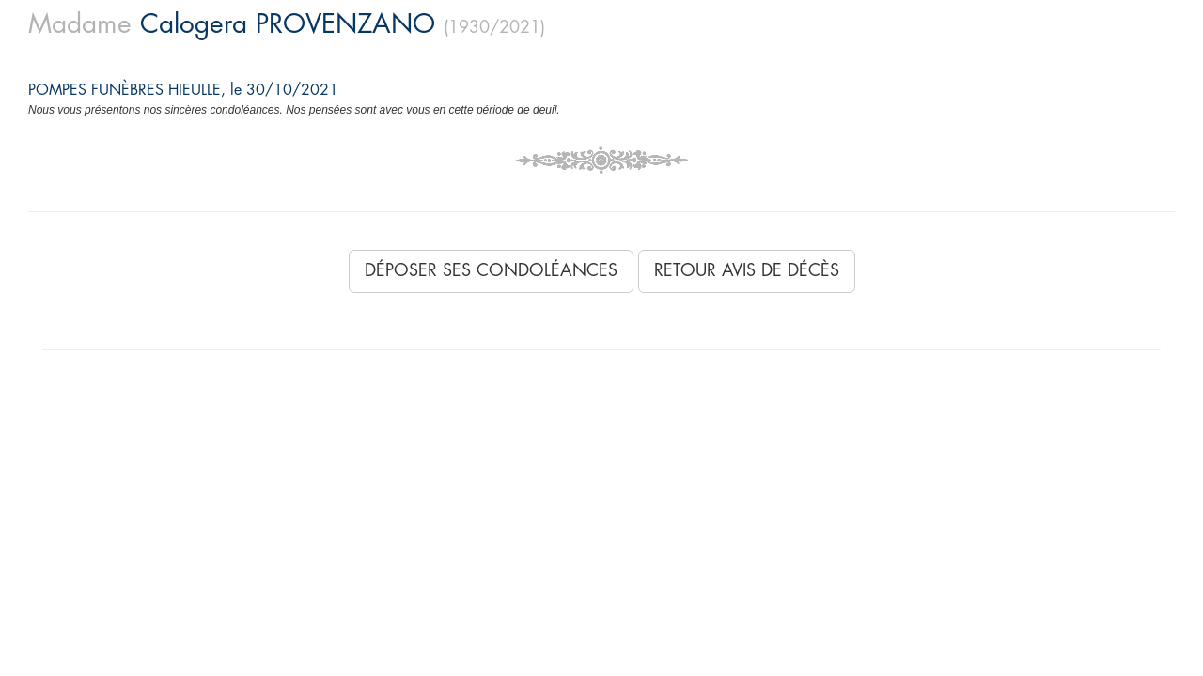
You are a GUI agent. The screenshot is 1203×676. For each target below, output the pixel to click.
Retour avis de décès (746, 270)
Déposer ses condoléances (491, 270)
